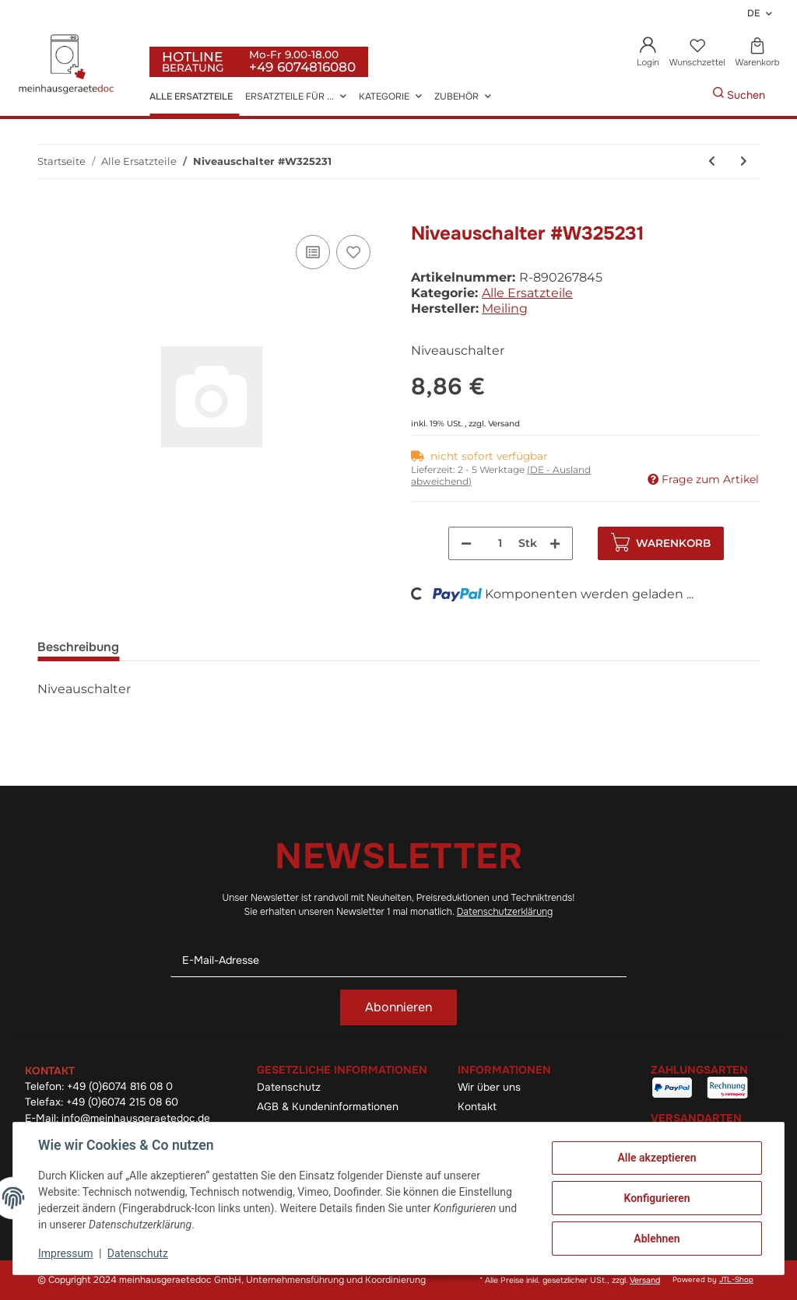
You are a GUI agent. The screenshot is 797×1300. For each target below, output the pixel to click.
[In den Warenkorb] (49, 214)
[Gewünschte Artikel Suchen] (688, 95)
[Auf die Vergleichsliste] (313, 252)
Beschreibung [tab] (78, 647)
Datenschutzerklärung (505, 912)
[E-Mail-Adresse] (398, 960)
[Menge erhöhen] (555, 543)
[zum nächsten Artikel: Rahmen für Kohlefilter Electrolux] (744, 161)
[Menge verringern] (466, 543)
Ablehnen (656, 1238)
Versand (504, 424)
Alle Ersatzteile (527, 293)
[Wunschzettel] (697, 53)
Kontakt (477, 1106)
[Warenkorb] (757, 53)
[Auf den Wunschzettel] (353, 252)
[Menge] (500, 543)
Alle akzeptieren (656, 1157)
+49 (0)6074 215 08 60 (122, 1102)
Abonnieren (398, 1007)
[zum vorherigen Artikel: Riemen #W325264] (712, 161)
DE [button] (753, 13)
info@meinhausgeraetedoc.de (135, 1118)
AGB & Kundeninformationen (327, 1106)
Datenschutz (289, 1087)
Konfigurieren (656, 1198)
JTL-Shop (736, 1279)
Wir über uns (489, 1087)
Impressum (65, 1253)
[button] (648, 53)
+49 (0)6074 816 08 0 (120, 1086)
